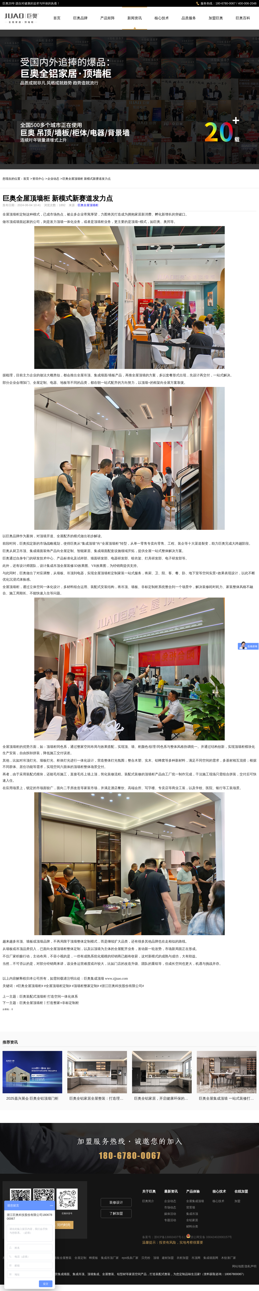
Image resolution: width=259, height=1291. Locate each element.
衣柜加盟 (183, 1257)
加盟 (237, 1201)
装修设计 (116, 1202)
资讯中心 (38, 178)
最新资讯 (171, 1191)
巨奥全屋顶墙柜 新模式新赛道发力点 (86, 178)
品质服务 (189, 22)
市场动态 (170, 1207)
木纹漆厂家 (228, 1257)
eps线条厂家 (130, 1257)
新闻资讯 (134, 18)
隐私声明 (250, 1266)
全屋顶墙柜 (58, 949)
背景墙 (190, 1207)
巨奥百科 (243, 22)
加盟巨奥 (216, 22)
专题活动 (170, 1220)
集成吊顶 (192, 1213)
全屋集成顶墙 (195, 1201)
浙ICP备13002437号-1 (169, 1237)
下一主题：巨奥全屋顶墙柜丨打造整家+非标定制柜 (41, 1003)
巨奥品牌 (80, 22)
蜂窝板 (94, 1257)
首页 (57, 22)
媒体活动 (170, 1213)
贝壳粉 (146, 1257)
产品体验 (193, 1191)
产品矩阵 (107, 22)
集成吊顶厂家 (110, 1257)
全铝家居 (192, 1220)
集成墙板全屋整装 (60, 1257)
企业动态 (53, 178)
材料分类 (192, 1226)
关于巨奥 (149, 1191)
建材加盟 (168, 1257)
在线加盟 (241, 1191)
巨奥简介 (148, 1201)
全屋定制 (80, 1257)
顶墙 (156, 1257)
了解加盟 (116, 1213)
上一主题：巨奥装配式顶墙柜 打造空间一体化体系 (40, 996)
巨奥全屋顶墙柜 (88, 205)
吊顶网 (196, 1257)
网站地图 (238, 1266)
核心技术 (161, 22)
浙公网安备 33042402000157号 (209, 1237)
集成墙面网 (211, 1257)
